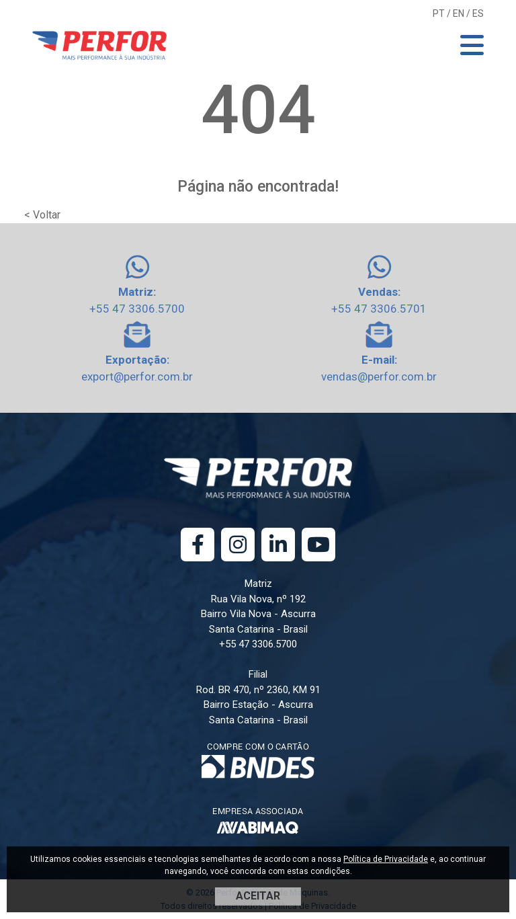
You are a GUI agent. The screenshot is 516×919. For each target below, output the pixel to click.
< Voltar (42, 214)
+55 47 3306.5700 (137, 308)
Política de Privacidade (385, 859)
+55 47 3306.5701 (379, 308)
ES (478, 13)
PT (439, 13)
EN (458, 13)
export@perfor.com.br (137, 376)
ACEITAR (258, 895)
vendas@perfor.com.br (379, 376)
